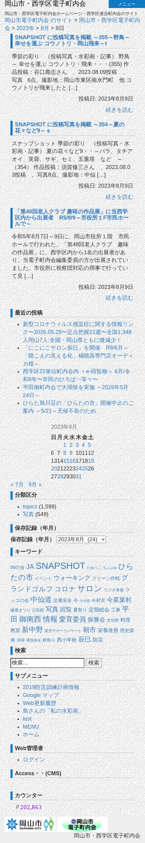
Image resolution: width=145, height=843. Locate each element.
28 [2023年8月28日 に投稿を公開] (60, 476)
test (27, 719)
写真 (28, 514)
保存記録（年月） (32, 539)
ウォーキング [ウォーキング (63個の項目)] (72, 577)
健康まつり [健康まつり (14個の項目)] (20, 610)
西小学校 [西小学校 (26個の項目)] (67, 639)
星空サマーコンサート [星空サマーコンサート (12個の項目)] (63, 631)
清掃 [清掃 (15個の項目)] (21, 640)
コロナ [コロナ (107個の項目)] (65, 589)
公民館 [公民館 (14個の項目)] (38, 610)
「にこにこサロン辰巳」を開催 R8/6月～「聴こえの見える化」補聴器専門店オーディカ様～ (78, 355)
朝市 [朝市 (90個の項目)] (89, 630)
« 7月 (17, 484)
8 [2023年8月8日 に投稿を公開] (64, 453)
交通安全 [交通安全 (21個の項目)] (62, 600)
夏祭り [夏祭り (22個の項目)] (80, 609)
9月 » (35, 484)
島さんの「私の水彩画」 (53, 711)
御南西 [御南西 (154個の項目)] (30, 619)
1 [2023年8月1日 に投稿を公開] (64, 445)
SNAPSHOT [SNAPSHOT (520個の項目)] (60, 566)
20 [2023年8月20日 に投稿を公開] (54, 469)
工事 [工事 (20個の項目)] (115, 609)
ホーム (31, 734)
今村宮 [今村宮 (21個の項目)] (98, 600)
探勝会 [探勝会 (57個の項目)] (96, 619)
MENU (31, 727)
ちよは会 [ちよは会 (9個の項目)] (110, 567)
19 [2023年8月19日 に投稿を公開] (91, 461)
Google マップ (41, 695)
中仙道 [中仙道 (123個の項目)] (41, 600)
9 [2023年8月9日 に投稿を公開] (70, 453)
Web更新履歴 (39, 703)
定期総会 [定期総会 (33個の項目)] (99, 610)
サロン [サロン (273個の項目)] (89, 588)
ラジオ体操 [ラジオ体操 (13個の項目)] (114, 590)
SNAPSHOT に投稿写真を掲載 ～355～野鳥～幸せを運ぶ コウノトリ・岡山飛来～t (72, 40)
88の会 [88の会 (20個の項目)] (17, 567)
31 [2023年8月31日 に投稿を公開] (79, 476)
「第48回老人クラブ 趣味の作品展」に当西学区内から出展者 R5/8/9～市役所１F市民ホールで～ (72, 218)
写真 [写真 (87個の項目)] (52, 609)
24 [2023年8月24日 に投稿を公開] (79, 469)
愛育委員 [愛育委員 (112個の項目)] (72, 619)
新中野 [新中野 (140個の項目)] (32, 630)
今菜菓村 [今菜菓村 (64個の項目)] (119, 599)
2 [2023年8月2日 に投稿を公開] (70, 445)
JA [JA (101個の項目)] (30, 566)
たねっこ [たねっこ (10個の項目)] (94, 567)
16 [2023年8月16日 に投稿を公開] (72, 461)
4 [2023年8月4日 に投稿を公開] (83, 445)
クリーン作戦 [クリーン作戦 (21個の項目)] (106, 578)
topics (30, 507)
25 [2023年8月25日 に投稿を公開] (85, 469)
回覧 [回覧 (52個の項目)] (66, 609)
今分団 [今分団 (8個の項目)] (85, 601)
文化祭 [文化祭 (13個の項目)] (113, 620)
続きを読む (119, 110)
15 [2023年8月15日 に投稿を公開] (66, 461)
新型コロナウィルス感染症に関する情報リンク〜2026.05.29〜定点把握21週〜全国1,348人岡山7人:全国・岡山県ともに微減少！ (78, 332)
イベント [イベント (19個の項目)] (43, 578)
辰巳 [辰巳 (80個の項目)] (84, 639)
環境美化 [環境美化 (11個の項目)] (33, 640)
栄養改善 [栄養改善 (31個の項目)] (108, 630)
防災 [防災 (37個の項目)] (98, 640)
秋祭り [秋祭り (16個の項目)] (48, 640)
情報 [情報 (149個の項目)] (50, 619)
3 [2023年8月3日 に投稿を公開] (77, 445)
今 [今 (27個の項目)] (75, 600)
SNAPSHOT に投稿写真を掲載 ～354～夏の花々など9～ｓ (69, 127)
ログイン (34, 760)
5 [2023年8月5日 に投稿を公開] (89, 445)
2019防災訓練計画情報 (51, 687)
